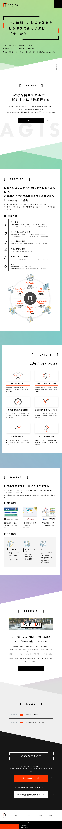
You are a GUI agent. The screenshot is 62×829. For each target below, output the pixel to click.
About (28, 815)
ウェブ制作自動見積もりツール (31, 795)
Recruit (52, 815)
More (31, 669)
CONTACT (10, 827)
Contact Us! (31, 778)
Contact (40, 815)
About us (31, 120)
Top (15, 815)
